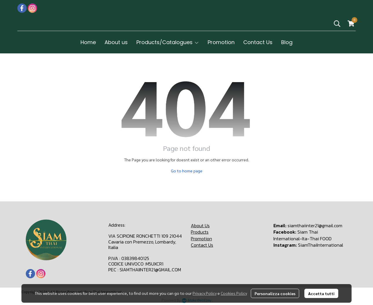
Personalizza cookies (275, 293)
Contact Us (202, 244)
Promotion (201, 238)
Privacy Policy (205, 293)
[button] (337, 23)
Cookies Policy (234, 293)
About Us (200, 225)
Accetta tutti (321, 293)
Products (200, 231)
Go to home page (186, 170)
